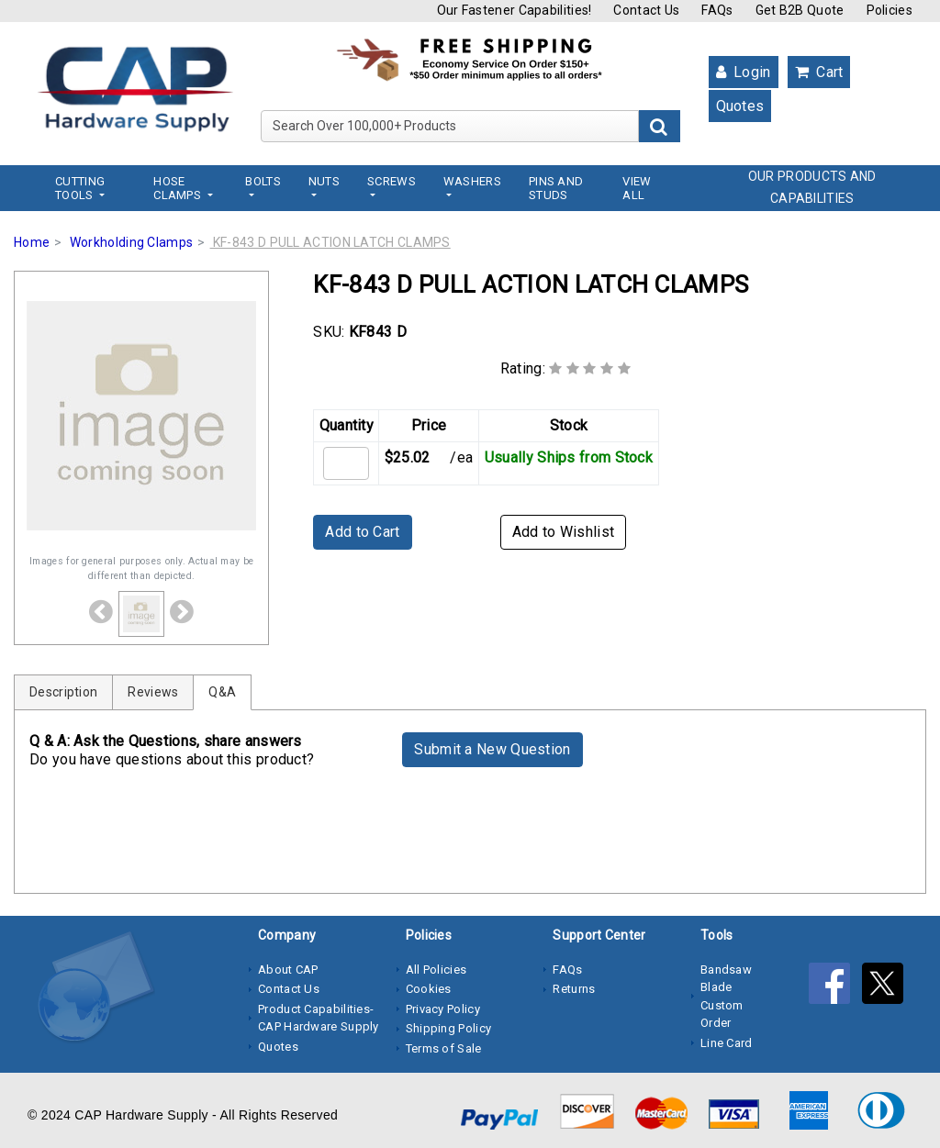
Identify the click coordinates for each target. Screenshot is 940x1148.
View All (636, 188)
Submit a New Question (492, 749)
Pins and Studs (556, 188)
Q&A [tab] (222, 692)
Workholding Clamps (131, 242)
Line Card (726, 1043)
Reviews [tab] (153, 692)
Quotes (740, 106)
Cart (819, 72)
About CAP (288, 969)
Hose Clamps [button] (178, 188)
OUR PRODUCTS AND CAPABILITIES (812, 187)
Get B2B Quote (800, 10)
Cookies (429, 989)
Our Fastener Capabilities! (514, 10)
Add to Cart (362, 532)
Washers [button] (472, 181)
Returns (574, 989)
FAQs (717, 10)
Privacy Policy (443, 1009)
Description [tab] (63, 692)
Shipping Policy (449, 1028)
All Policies (436, 969)
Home (32, 242)
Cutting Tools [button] (80, 188)
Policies (889, 10)
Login (743, 72)
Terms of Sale (444, 1048)
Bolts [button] (263, 181)
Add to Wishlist (563, 532)
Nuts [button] (324, 181)
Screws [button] (391, 181)
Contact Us (646, 10)
